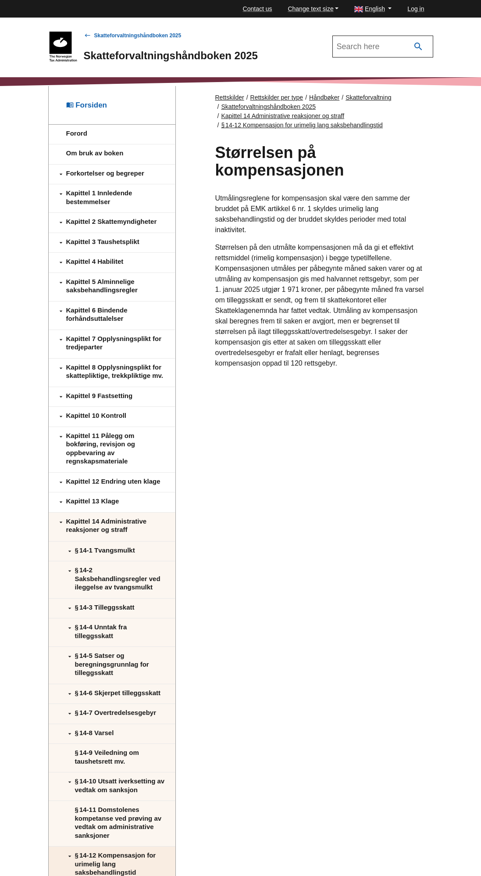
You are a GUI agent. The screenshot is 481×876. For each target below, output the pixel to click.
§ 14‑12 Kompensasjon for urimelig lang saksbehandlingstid (302, 125)
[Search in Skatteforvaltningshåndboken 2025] (382, 46)
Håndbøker (324, 97)
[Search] (418, 46)
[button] (373, 9)
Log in (415, 8)
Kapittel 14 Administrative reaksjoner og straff (282, 115)
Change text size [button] (310, 8)
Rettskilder (229, 97)
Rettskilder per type (276, 97)
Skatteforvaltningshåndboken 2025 (138, 35)
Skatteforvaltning (368, 97)
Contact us (257, 8)
